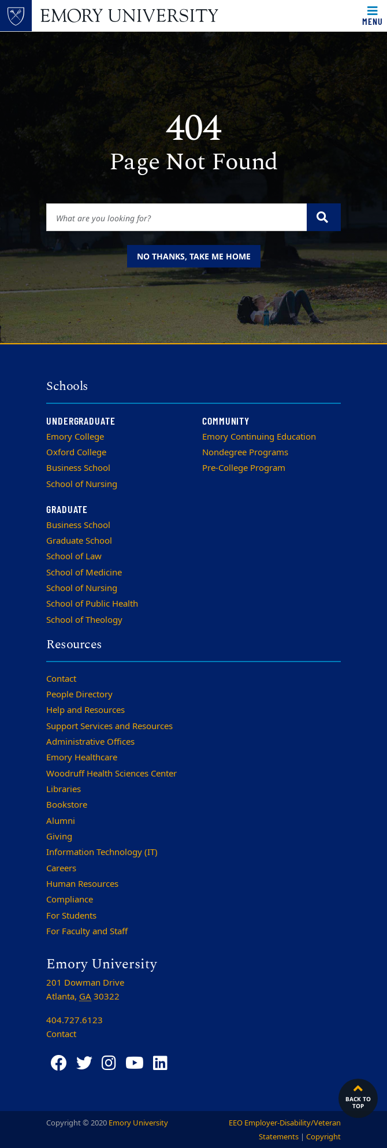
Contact (61, 679)
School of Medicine (84, 572)
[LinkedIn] (160, 1063)
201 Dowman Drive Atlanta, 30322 (85, 989)
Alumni (60, 821)
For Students (71, 915)
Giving (59, 836)
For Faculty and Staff (87, 931)
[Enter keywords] (176, 217)
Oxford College (76, 452)
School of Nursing (81, 484)
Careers (61, 868)
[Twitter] (84, 1063)
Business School (78, 468)
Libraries (63, 789)
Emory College (75, 436)
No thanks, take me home (194, 256)
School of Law (74, 556)
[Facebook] (59, 1063)
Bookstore (66, 804)
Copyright (323, 1136)
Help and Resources (85, 710)
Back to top (358, 1095)
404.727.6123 (74, 1020)
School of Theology (84, 620)
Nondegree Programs (245, 452)
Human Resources (82, 884)
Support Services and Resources (109, 726)
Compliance (69, 899)
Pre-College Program (243, 468)
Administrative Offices (90, 741)
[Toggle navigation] (372, 15)
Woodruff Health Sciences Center (111, 773)
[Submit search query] (324, 217)
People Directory (79, 694)
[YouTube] (134, 1063)
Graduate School (79, 540)
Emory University (138, 1122)
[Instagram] (109, 1063)
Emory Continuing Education (259, 436)
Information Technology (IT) (102, 852)
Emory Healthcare (81, 757)
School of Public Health (92, 603)
